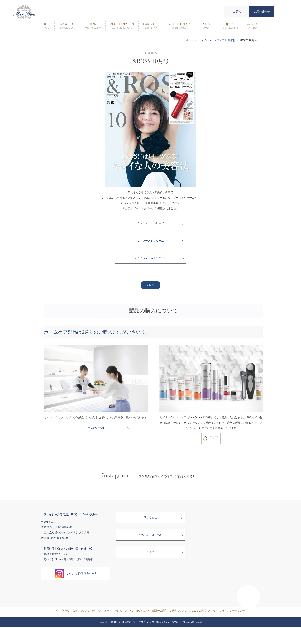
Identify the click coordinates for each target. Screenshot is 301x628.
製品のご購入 (159, 610)
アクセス (213, 610)
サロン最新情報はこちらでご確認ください (165, 476)
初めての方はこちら (150, 534)
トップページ (62, 610)
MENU (93, 26)
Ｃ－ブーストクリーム (150, 240)
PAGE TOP (248, 597)
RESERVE (206, 26)
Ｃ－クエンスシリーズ (150, 223)
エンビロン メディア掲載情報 (217, 40)
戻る (150, 285)
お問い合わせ (262, 11)
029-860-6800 (59, 537)
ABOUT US (67, 26)
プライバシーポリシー (232, 610)
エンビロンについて (122, 610)
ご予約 (237, 11)
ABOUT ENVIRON (122, 26)
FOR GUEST (151, 26)
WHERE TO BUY (179, 26)
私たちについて (81, 610)
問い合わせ (150, 517)
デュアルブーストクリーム (150, 257)
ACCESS (252, 26)
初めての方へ (142, 610)
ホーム (190, 40)
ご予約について (178, 610)
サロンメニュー (100, 610)
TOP (46, 26)
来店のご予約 (96, 427)
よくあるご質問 (197, 610)
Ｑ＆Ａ (230, 26)
